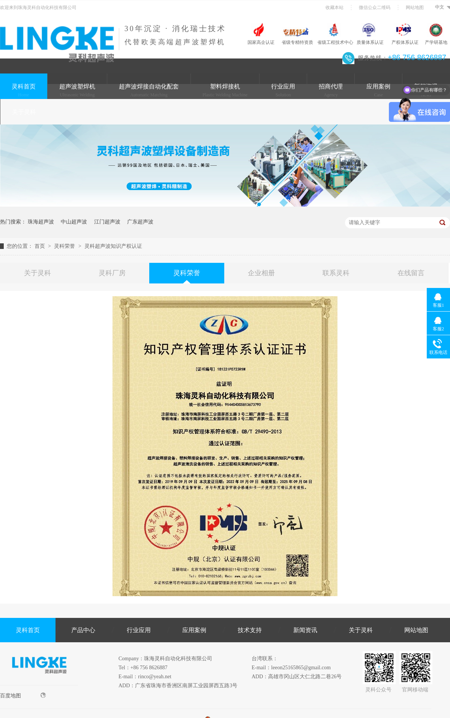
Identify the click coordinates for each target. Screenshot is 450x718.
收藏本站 (335, 7)
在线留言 (411, 273)
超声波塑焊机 (77, 90)
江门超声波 (107, 222)
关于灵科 (24, 116)
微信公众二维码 (374, 7)
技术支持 (250, 630)
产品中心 (83, 630)
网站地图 (415, 7)
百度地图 (23, 696)
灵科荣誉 (65, 246)
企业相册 (261, 273)
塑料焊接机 (225, 90)
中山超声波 (74, 222)
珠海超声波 (41, 222)
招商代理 (331, 90)
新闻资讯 (305, 630)
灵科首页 (24, 90)
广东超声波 (140, 222)
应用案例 (378, 90)
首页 (40, 246)
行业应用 (283, 90)
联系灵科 (336, 273)
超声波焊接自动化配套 (149, 90)
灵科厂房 (112, 273)
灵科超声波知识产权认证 (113, 246)
